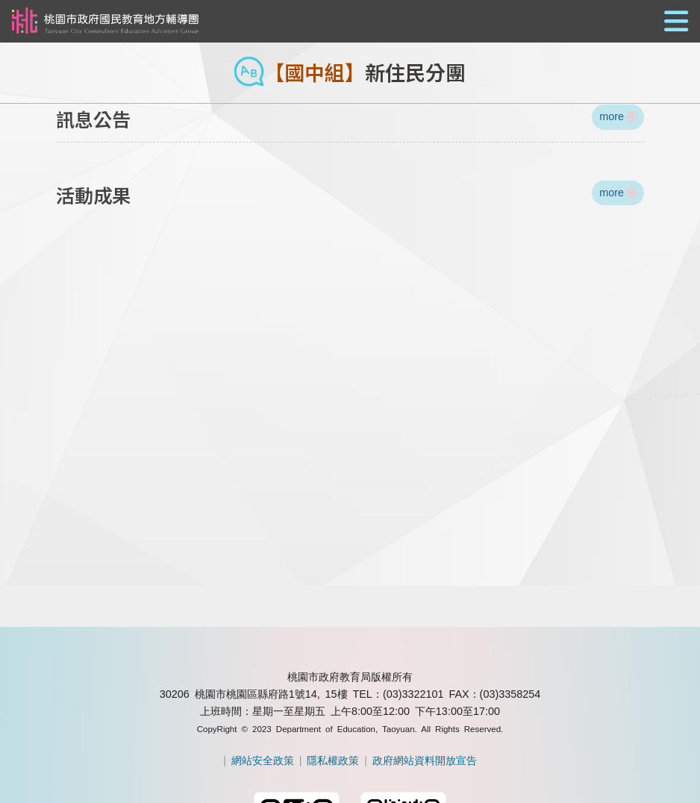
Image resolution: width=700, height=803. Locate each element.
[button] (350, 22)
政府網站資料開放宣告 (424, 760)
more (618, 116)
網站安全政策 (262, 760)
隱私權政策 (333, 760)
